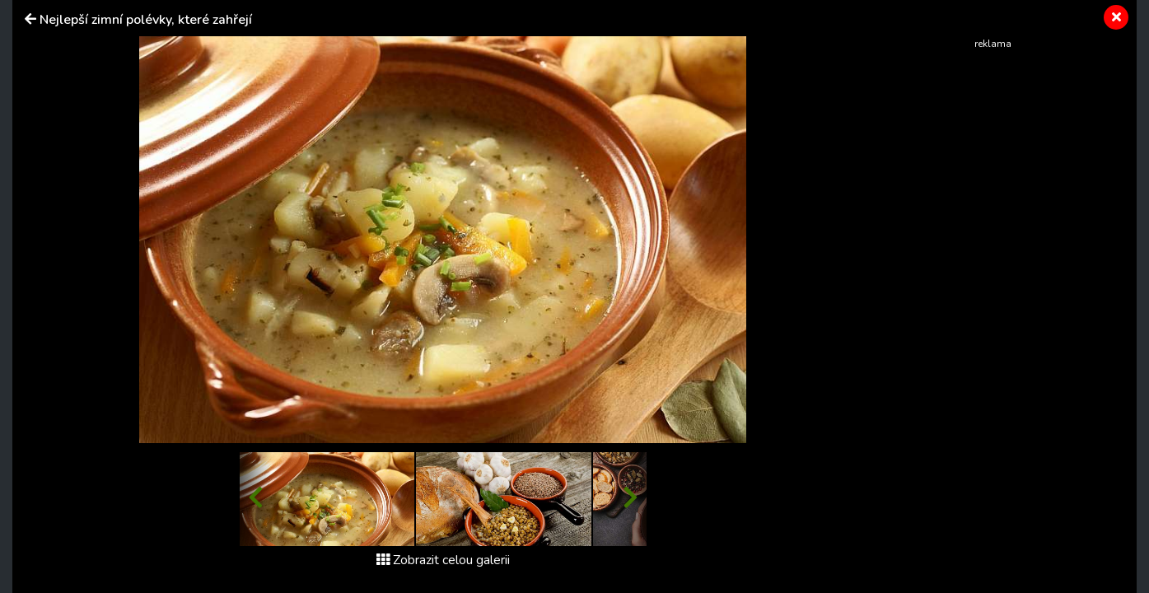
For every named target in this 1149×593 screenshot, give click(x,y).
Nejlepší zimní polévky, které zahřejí (146, 20)
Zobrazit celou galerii (443, 560)
